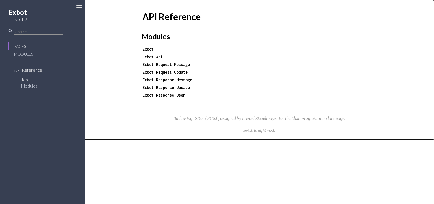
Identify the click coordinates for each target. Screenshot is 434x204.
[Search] (38, 32)
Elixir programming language (318, 118)
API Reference (28, 70)
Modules (23, 54)
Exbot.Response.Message (167, 79)
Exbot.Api (152, 56)
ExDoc (198, 118)
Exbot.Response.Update (166, 87)
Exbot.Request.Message (166, 64)
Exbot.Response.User (163, 95)
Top (24, 79)
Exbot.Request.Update (165, 72)
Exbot (148, 49)
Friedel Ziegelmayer (260, 118)
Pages (20, 46)
